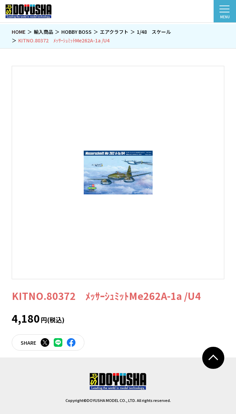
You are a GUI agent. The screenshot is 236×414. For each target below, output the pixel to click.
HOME (18, 31)
